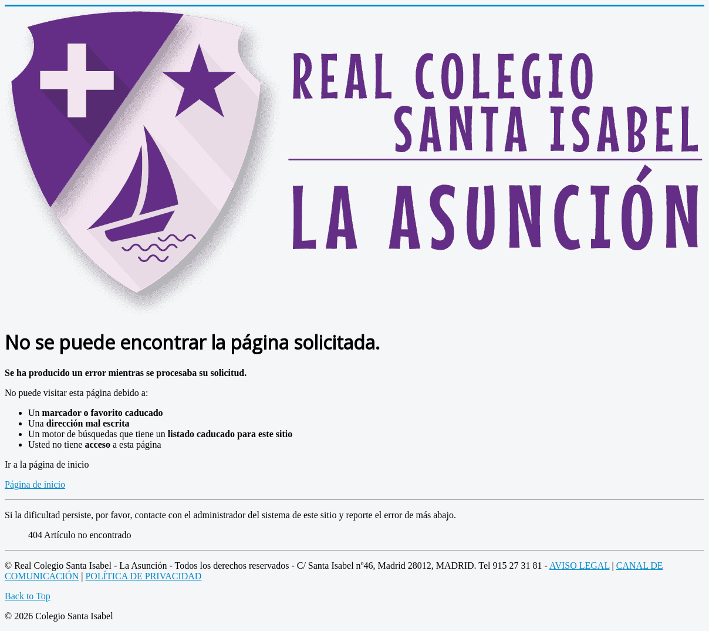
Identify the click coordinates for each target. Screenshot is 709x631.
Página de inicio (35, 484)
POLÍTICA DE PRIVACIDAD (143, 576)
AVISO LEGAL (579, 565)
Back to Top (27, 596)
